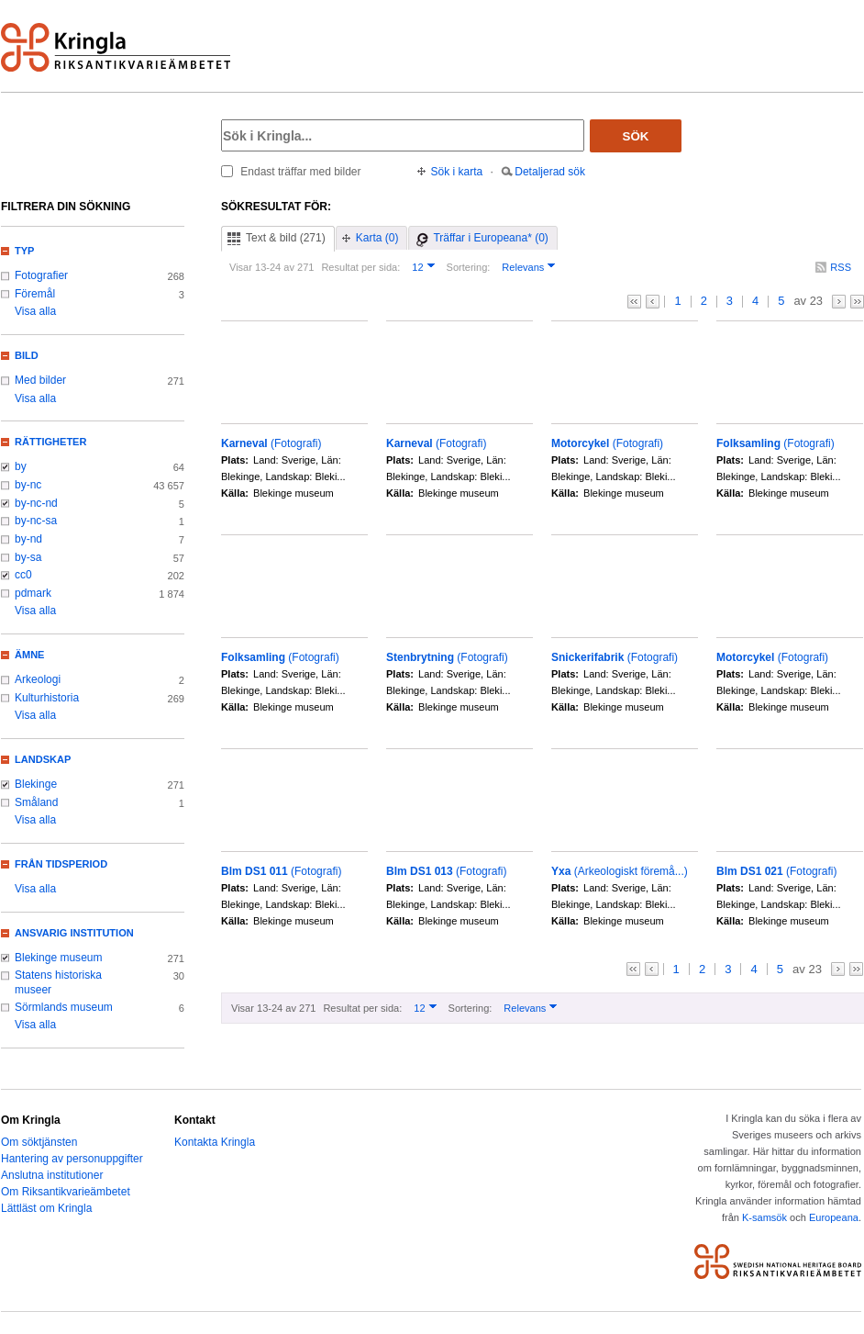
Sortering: (469, 267)
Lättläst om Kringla (46, 1208)
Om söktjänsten (39, 1142)
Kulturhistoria (47, 697)
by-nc (28, 484)
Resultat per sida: (360, 267)
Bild (27, 355)
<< (634, 301)
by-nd (28, 538)
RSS (840, 267)
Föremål (35, 293)
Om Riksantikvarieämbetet (65, 1191)
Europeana (833, 1217)
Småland (36, 802)
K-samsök (764, 1217)
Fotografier (41, 275)
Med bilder (40, 380)
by (21, 466)
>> (857, 301)
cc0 (23, 574)
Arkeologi (38, 679)
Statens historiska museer (58, 982)
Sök (636, 136)
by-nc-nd (36, 503)
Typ (24, 250)
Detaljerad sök (550, 171)
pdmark (33, 593)
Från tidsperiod (61, 863)
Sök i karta (457, 171)
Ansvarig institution (74, 932)
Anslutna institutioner (52, 1175)
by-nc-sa (36, 520)
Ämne (29, 654)
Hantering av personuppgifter (72, 1158)
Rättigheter (50, 441)
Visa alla (35, 311)
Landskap (43, 759)
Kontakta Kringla (214, 1142)
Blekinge (36, 784)
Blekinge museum (59, 957)
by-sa (28, 557)
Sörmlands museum (64, 1007)
